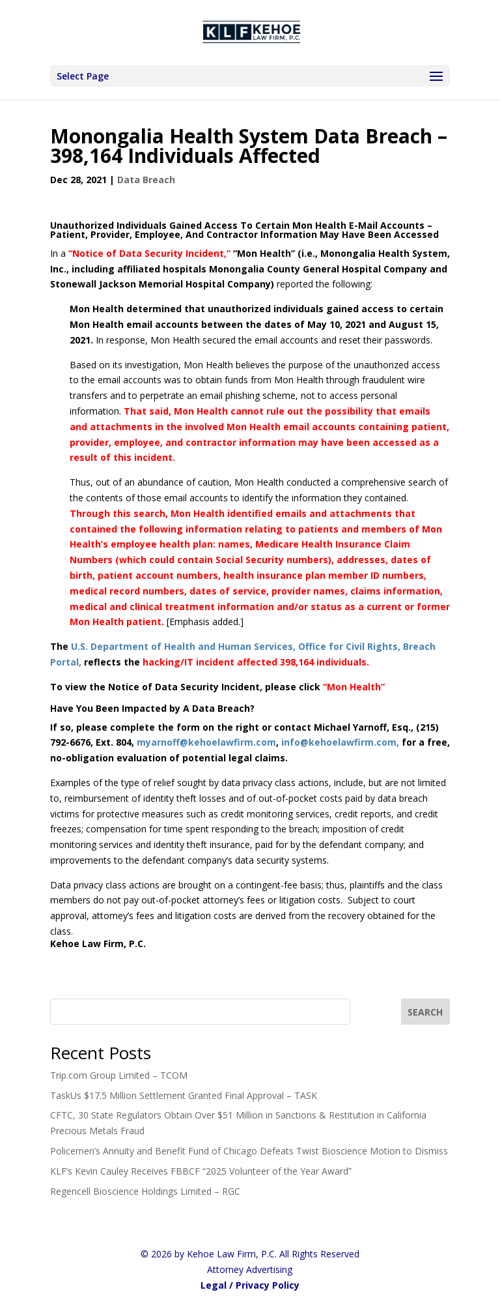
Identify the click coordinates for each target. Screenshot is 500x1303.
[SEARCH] (426, 1012)
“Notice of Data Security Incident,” (149, 253)
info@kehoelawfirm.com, (341, 742)
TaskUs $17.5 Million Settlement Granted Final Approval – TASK (183, 1095)
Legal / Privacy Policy (250, 1285)
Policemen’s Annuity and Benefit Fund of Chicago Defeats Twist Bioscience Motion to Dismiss (249, 1151)
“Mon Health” (354, 687)
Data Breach (146, 179)
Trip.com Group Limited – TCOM (119, 1075)
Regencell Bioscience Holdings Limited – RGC (145, 1191)
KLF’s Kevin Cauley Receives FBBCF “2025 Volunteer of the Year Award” (201, 1171)
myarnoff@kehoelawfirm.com (206, 742)
